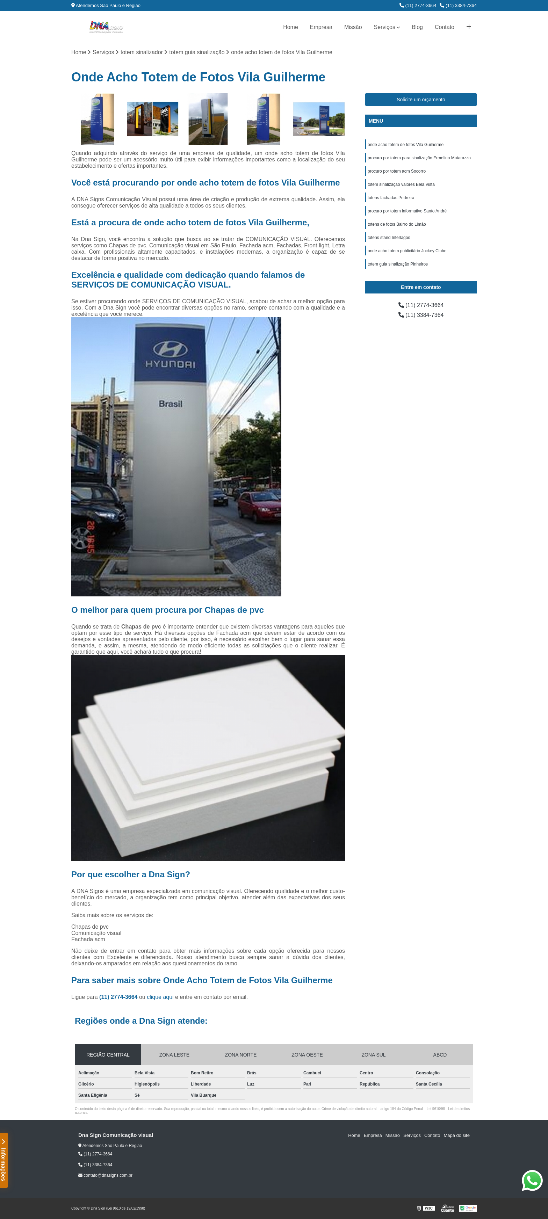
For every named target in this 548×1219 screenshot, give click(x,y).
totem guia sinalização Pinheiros (398, 264)
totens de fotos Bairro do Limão (397, 224)
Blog (417, 27)
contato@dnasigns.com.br (105, 1175)
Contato (444, 27)
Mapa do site (456, 1135)
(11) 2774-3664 (418, 5)
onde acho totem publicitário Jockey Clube (407, 250)
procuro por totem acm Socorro (397, 171)
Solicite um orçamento (421, 99)
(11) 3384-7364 (458, 5)
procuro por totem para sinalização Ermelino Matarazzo (419, 157)
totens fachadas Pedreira (391, 197)
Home (290, 27)
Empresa (321, 27)
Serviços (384, 27)
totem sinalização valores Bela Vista (401, 184)
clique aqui (160, 997)
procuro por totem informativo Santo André (407, 211)
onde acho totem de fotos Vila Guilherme (406, 144)
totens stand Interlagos (389, 237)
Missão (353, 27)
